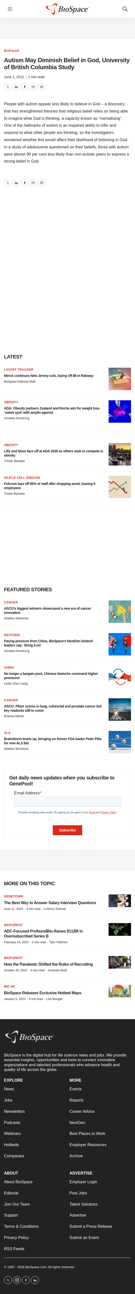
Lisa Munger (54, 999)
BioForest (11, 51)
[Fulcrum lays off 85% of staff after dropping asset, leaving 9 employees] (120, 487)
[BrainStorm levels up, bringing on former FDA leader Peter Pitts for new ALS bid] (120, 742)
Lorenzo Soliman (55, 909)
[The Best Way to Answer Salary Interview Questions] (120, 900)
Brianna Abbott (14, 716)
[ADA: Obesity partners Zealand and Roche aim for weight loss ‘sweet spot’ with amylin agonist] (120, 411)
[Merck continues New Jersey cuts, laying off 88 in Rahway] (120, 379)
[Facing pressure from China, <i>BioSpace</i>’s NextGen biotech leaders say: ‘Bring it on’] (120, 644)
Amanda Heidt (57, 970)
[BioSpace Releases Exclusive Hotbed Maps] (120, 991)
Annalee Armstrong (16, 418)
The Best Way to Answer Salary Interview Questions (50, 903)
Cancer (11, 602)
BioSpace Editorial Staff (19, 381)
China (9, 667)
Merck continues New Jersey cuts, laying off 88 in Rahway (48, 376)
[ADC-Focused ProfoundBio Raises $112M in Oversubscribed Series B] (120, 929)
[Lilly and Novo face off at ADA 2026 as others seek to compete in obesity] (120, 454)
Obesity (11, 402)
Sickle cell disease (22, 477)
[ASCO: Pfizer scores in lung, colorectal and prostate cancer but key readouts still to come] (120, 709)
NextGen (12, 635)
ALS (7, 733)
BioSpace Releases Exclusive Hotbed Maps (42, 993)
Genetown (13, 896)
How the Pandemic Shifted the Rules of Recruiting (48, 964)
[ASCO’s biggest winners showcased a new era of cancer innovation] (120, 611)
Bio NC (9, 986)
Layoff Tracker (18, 369)
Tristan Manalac (14, 461)
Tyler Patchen (58, 942)
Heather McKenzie (16, 618)
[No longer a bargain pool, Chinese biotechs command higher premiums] (120, 677)
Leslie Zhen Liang (16, 683)
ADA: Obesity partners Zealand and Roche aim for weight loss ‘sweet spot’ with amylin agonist (52, 410)
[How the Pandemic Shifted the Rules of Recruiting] (120, 962)
